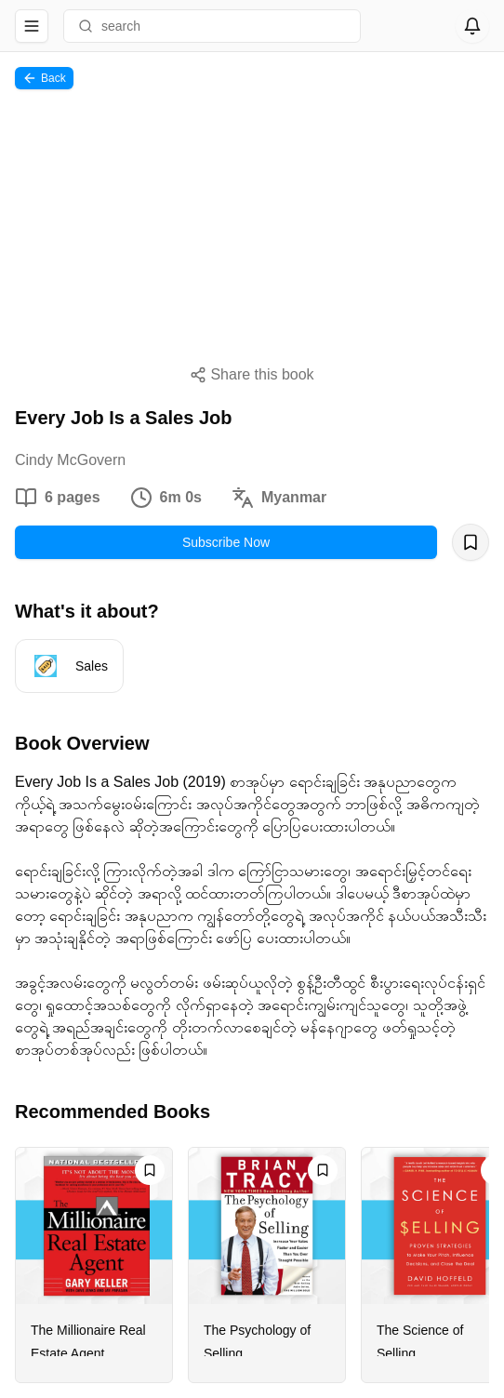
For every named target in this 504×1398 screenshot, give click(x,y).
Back (44, 78)
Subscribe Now (226, 542)
